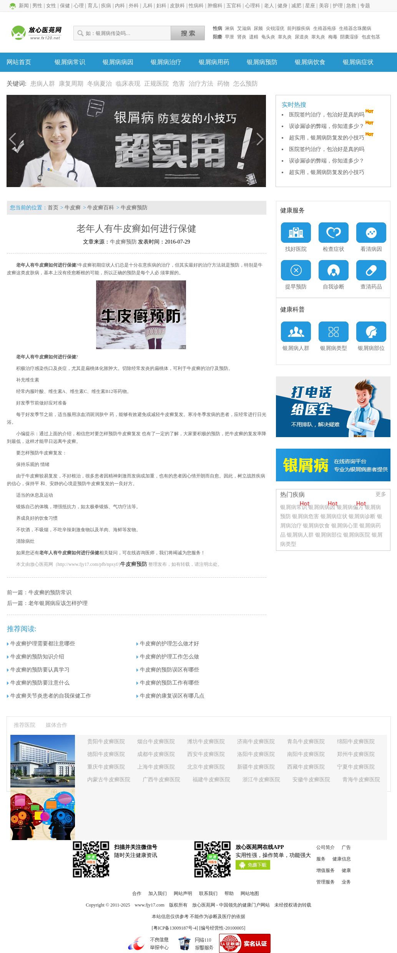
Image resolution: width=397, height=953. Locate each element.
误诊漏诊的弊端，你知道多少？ (332, 126)
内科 (120, 5)
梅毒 (332, 37)
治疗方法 (201, 83)
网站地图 (250, 893)
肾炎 (241, 37)
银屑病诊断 (362, 516)
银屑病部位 (328, 535)
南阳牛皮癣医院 (306, 754)
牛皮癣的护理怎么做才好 (167, 643)
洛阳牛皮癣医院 (256, 754)
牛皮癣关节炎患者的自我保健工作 (49, 696)
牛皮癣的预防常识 (49, 592)
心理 (79, 5)
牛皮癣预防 (134, 207)
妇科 (161, 5)
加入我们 (157, 893)
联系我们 (208, 893)
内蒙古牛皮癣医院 (108, 779)
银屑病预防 (262, 62)
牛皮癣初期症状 (94, 265)
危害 (179, 83)
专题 (365, 5)
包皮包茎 (371, 37)
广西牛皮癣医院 (161, 779)
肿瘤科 (215, 5)
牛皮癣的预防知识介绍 (35, 657)
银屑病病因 (118, 62)
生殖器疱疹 (324, 28)
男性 (37, 5)
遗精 (253, 37)
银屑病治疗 (166, 62)
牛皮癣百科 (100, 207)
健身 (282, 5)
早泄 (229, 37)
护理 (338, 5)
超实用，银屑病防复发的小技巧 (332, 138)
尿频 (258, 28)
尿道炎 (302, 37)
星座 (310, 5)
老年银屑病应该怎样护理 (58, 603)
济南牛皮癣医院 (256, 741)
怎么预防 (245, 83)
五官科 (233, 5)
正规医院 (156, 83)
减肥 (296, 5)
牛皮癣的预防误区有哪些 (167, 670)
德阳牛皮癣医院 (106, 754)
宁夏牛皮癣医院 (356, 767)
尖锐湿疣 (275, 28)
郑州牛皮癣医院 (356, 754)
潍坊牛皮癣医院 (206, 741)
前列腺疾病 (298, 28)
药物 (223, 83)
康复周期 (71, 83)
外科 (134, 5)
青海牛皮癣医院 (361, 779)
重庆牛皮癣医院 (106, 767)
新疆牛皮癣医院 (256, 767)
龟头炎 (268, 37)
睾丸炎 (285, 37)
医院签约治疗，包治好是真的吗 (332, 115)
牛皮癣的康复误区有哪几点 (170, 696)
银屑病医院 (356, 535)
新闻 (24, 5)
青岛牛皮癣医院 (306, 741)
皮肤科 (177, 5)
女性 (51, 5)
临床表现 (128, 83)
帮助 (229, 893)
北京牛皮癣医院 (206, 767)
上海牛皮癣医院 (156, 767)
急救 (351, 5)
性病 (217, 28)
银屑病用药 (214, 62)
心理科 (252, 5)
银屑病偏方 (350, 507)
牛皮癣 (73, 207)
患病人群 (42, 83)
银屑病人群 (301, 535)
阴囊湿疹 (349, 37)
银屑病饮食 (310, 62)
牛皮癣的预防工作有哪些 (167, 683)
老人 (269, 5)
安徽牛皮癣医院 (311, 779)
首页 (53, 207)
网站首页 (19, 62)
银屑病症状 (358, 62)
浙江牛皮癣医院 (261, 779)
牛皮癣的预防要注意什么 (38, 683)
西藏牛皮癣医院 (306, 767)
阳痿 (217, 37)
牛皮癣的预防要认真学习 (38, 670)
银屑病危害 (305, 516)
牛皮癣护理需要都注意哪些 (41, 643)
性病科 (196, 5)
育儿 (93, 5)
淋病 (229, 28)
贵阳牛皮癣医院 (106, 741)
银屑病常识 (70, 62)
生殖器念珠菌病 (355, 28)
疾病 (106, 5)
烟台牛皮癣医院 (156, 741)
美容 (324, 5)
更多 (380, 494)
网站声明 (183, 893)
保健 (65, 5)
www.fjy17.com (149, 905)
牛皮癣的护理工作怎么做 (167, 657)
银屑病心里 (344, 526)
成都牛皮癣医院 (156, 754)
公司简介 (325, 847)
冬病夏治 (99, 83)
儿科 (148, 5)
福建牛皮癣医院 (211, 779)
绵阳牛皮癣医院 (356, 741)
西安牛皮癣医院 (206, 754)
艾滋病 (244, 28)
